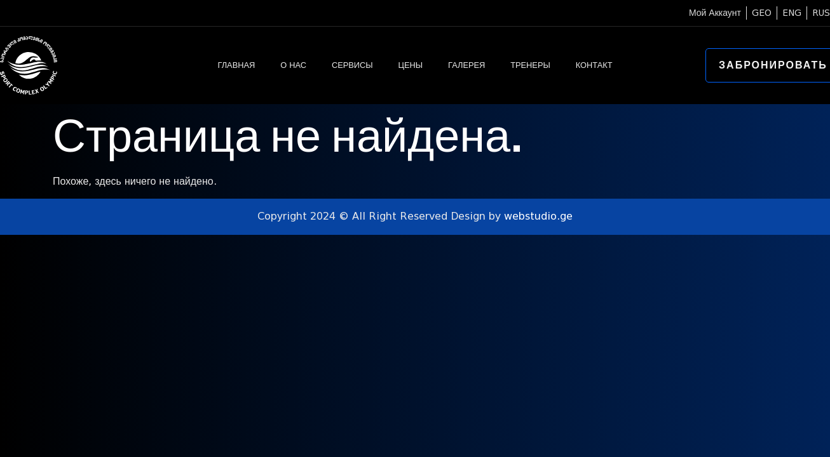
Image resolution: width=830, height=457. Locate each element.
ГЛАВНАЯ (236, 65)
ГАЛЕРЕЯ (466, 65)
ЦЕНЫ (410, 65)
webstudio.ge (538, 216)
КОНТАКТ (594, 65)
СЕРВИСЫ (352, 65)
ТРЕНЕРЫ (530, 65)
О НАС (293, 65)
